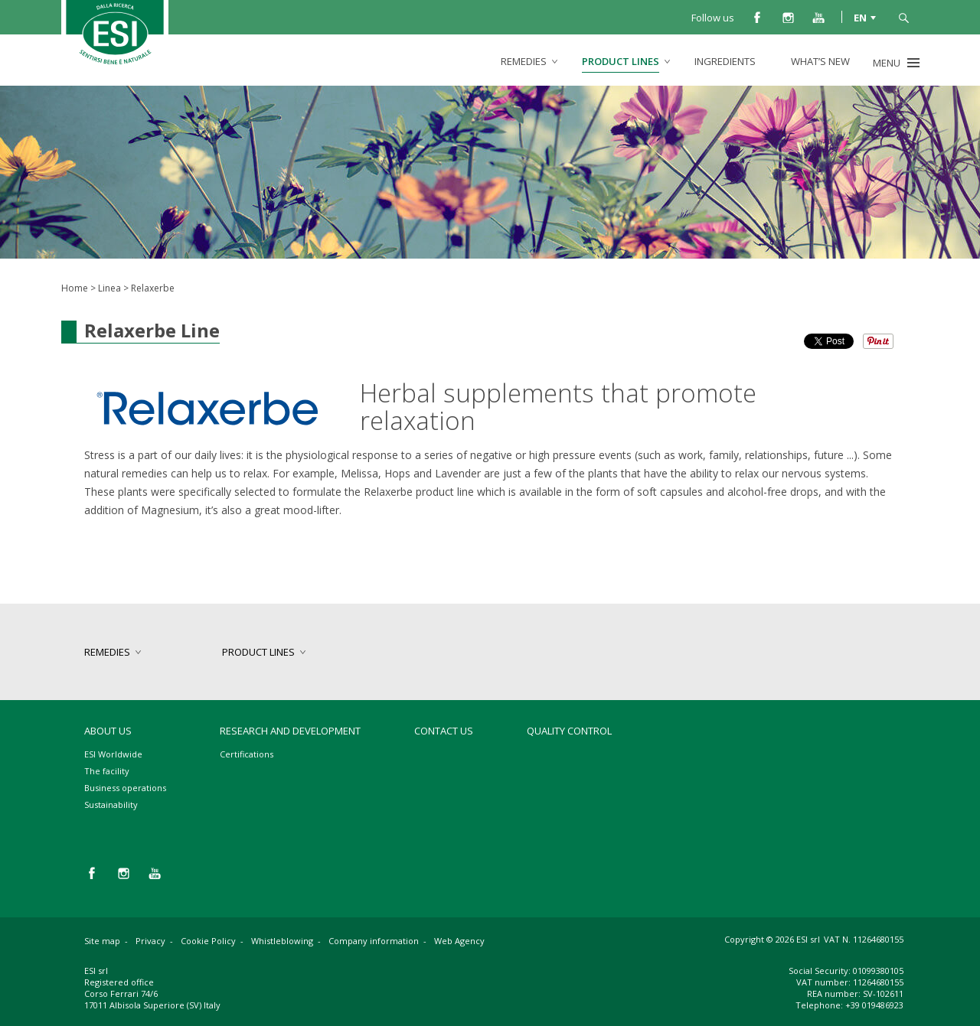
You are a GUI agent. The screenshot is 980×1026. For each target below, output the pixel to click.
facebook (757, 17)
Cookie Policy (208, 940)
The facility (106, 771)
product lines (620, 61)
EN (860, 17)
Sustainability (111, 804)
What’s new (820, 61)
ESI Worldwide (113, 754)
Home (74, 288)
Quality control (569, 731)
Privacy (150, 940)
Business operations (125, 787)
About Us (108, 731)
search (903, 17)
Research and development (290, 731)
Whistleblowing (282, 940)
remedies (524, 61)
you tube (818, 17)
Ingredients (725, 61)
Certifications (246, 754)
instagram (787, 17)
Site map (102, 940)
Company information (373, 940)
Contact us (443, 731)
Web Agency (459, 940)
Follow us (712, 17)
